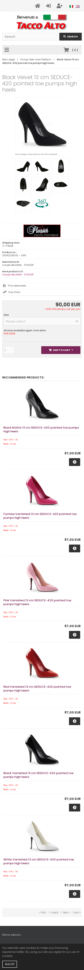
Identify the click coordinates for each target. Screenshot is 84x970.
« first (42, 912)
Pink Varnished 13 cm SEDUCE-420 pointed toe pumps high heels (37, 602)
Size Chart (14, 292)
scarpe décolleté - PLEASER (18, 274)
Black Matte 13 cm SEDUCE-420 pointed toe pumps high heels (41, 429)
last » (77, 912)
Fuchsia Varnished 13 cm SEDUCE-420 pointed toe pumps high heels (40, 516)
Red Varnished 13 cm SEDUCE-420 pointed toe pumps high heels (37, 689)
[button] (42, 321)
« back (54, 912)
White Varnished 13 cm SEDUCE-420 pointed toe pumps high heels (38, 861)
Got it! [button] (9, 964)
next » (66, 912)
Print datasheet (17, 285)
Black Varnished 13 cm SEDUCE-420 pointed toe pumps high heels (38, 775)
